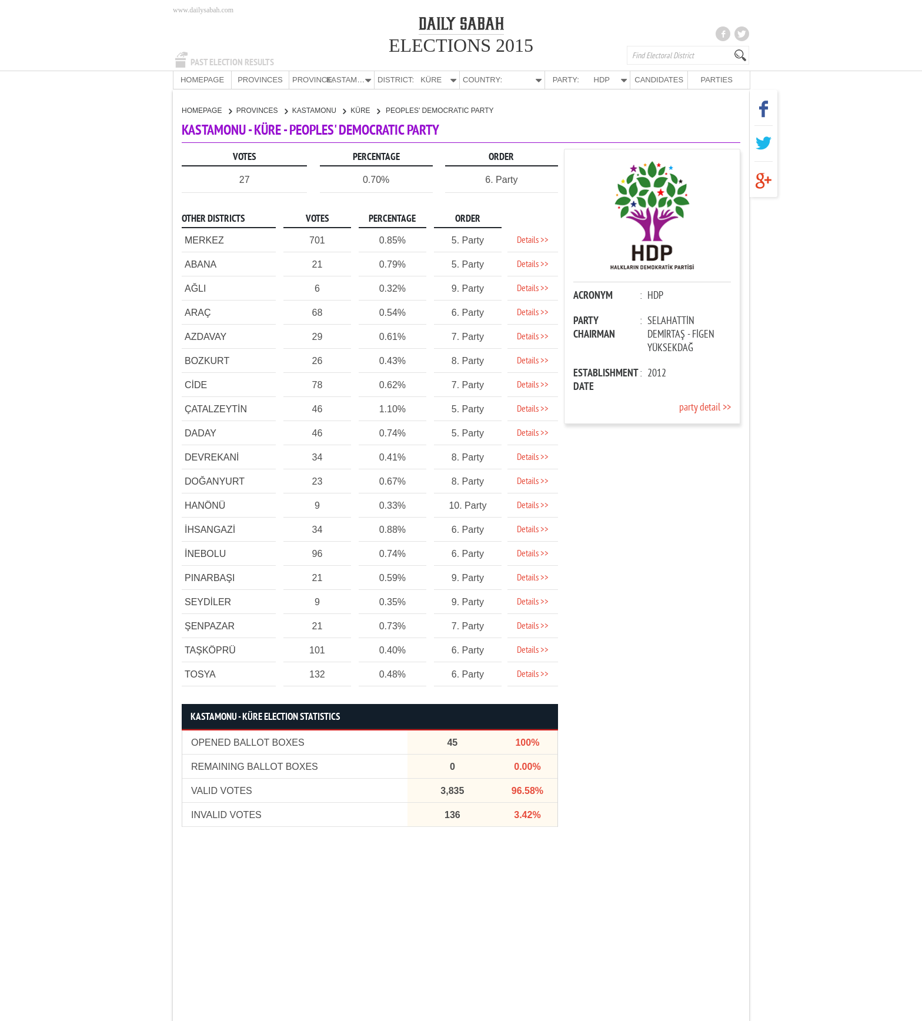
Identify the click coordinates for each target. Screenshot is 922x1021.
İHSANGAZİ (210, 529)
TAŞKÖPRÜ (210, 650)
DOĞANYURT (215, 481)
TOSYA (200, 674)
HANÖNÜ (205, 505)
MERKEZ (204, 240)
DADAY (200, 433)
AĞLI (195, 288)
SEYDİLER (208, 601)
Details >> (533, 240)
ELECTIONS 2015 (461, 45)
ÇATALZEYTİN (216, 408)
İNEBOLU (205, 553)
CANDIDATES (658, 79)
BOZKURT (207, 360)
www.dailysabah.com (203, 10)
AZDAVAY (205, 336)
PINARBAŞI (210, 577)
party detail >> (705, 407)
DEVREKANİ (212, 457)
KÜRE (365, 110)
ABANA (200, 264)
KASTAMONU (319, 110)
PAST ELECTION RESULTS (232, 62)
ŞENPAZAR (210, 625)
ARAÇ (198, 312)
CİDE (196, 384)
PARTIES (716, 79)
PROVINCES (260, 79)
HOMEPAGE (202, 79)
